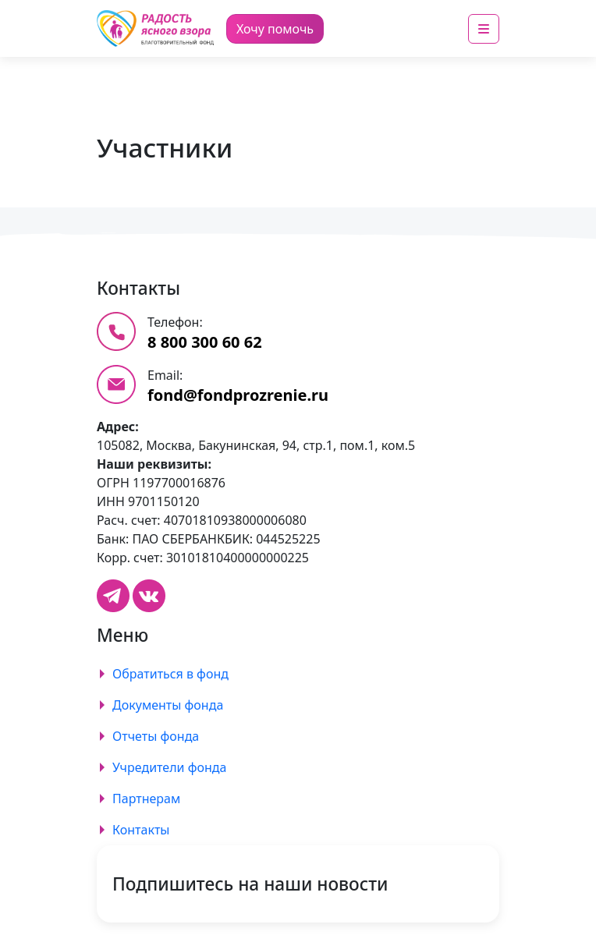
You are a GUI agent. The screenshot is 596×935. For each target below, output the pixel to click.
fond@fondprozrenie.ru (237, 395)
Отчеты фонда (155, 736)
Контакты (140, 829)
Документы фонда (167, 705)
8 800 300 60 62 (204, 341)
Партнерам (146, 798)
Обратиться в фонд (170, 673)
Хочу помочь (275, 28)
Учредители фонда (169, 767)
